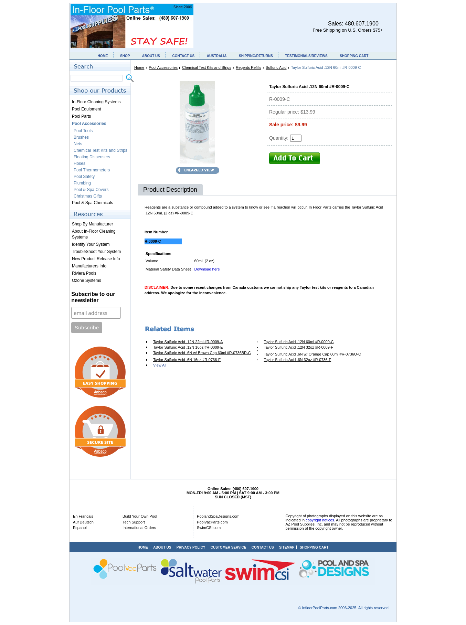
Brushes (81, 137)
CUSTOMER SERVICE (228, 547)
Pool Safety (84, 176)
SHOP (125, 56)
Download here (207, 269)
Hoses (79, 163)
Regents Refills (248, 67)
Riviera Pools (84, 273)
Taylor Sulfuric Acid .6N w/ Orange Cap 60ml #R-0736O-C (312, 354)
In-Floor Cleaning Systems (96, 101)
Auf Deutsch (83, 522)
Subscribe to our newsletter (93, 297)
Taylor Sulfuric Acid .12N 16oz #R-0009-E (188, 347)
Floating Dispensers (92, 157)
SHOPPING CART (354, 56)
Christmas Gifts (88, 196)
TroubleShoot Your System (96, 251)
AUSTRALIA (217, 56)
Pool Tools (83, 130)
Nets (78, 143)
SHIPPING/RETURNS (256, 56)
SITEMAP (286, 547)
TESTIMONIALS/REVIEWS (306, 56)
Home (139, 67)
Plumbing (82, 183)
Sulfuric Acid (276, 67)
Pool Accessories (163, 67)
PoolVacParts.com (212, 522)
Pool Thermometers (92, 170)
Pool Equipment (86, 109)
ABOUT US (151, 56)
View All (159, 365)
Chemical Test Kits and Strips (206, 67)
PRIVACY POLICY (191, 547)
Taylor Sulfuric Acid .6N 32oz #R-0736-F (297, 360)
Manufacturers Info (89, 266)
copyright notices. (320, 520)
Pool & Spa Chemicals (92, 202)
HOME (103, 56)
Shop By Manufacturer (92, 224)
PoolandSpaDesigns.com (218, 516)
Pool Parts (81, 116)
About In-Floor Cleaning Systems (94, 234)
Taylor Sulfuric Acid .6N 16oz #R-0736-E (187, 360)
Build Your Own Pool (140, 516)
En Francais (83, 516)
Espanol (80, 528)
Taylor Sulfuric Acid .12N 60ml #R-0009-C (298, 342)
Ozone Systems (86, 280)
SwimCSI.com (209, 528)
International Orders (139, 528)
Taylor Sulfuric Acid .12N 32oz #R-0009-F (298, 347)
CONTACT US (183, 56)
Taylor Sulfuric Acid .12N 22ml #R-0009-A (188, 342)
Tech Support (134, 522)
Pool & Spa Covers (91, 189)
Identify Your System (90, 244)
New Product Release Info (96, 258)
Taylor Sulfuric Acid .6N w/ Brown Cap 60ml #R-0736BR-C (202, 353)
